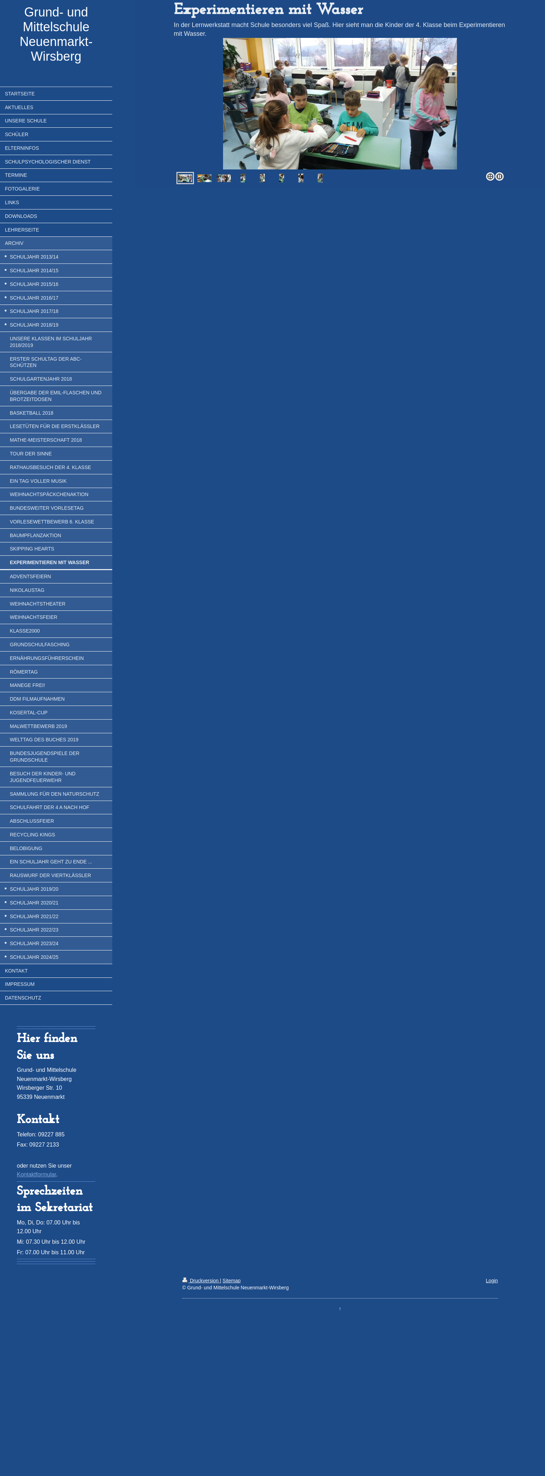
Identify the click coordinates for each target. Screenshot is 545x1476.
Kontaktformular (36, 1174)
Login (492, 1280)
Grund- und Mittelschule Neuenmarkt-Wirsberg (56, 34)
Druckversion (201, 1280)
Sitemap (232, 1280)
